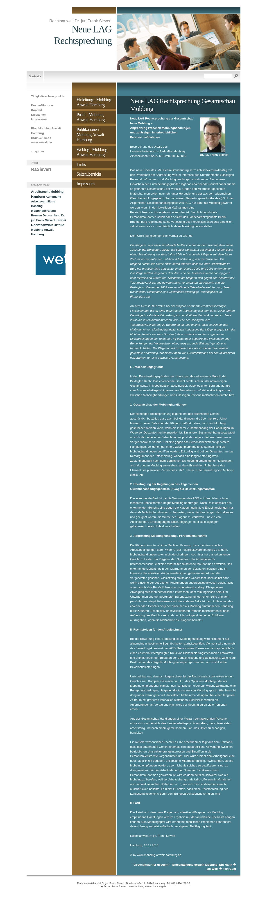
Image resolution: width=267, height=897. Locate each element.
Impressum (39, 119)
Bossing (37, 206)
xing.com (37, 151)
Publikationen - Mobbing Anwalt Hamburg (90, 134)
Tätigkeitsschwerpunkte (47, 96)
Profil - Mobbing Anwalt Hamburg (91, 117)
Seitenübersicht (89, 174)
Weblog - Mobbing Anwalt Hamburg (92, 152)
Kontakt (36, 110)
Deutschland (51, 215)
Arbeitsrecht (40, 191)
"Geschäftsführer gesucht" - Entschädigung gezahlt (168, 864)
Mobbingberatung (43, 210)
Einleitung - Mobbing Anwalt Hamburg (94, 102)
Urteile (59, 225)
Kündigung (53, 196)
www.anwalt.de (41, 142)
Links (81, 164)
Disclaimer (38, 114)
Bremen (36, 215)
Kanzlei (61, 220)
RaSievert (41, 169)
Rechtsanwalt (42, 225)
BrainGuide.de (41, 138)
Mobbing (56, 191)
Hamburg (38, 196)
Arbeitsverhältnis (43, 201)
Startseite (35, 76)
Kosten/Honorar (42, 105)
